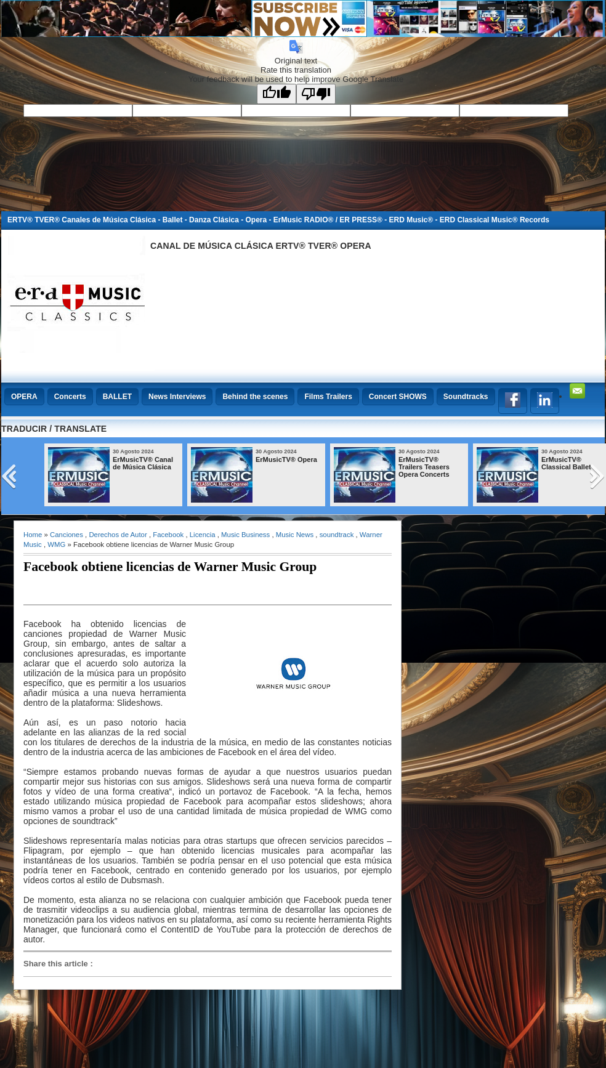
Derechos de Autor (118, 534)
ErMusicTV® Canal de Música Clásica (143, 463)
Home (32, 534)
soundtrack (337, 534)
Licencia (203, 534)
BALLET (117, 396)
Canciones (66, 534)
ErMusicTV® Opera (286, 459)
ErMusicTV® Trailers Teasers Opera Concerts (424, 467)
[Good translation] (276, 94)
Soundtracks (465, 396)
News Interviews (177, 396)
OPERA (24, 396)
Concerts (70, 396)
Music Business (245, 534)
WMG (56, 544)
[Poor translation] (316, 94)
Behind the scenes (255, 396)
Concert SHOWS (398, 396)
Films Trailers (328, 396)
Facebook (168, 534)
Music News (294, 534)
